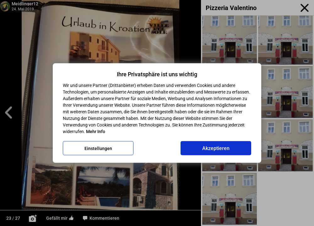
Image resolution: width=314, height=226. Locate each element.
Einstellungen (98, 148)
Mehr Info (95, 131)
